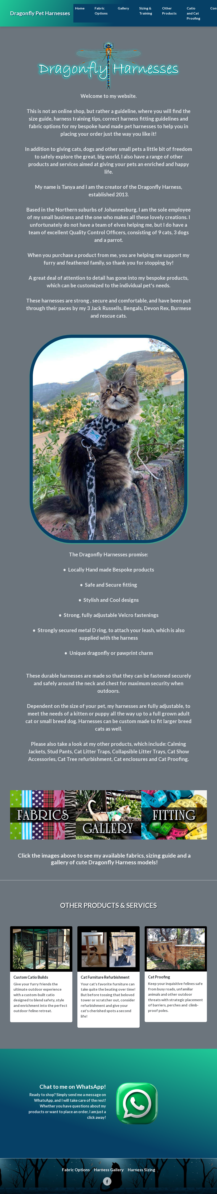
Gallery (123, 8)
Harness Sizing (141, 1169)
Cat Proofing (159, 977)
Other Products (169, 10)
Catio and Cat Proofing (193, 13)
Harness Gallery (109, 1169)
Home (80, 8)
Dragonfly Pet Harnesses (40, 13)
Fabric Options (101, 10)
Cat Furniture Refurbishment (105, 977)
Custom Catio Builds (30, 977)
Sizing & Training (145, 10)
